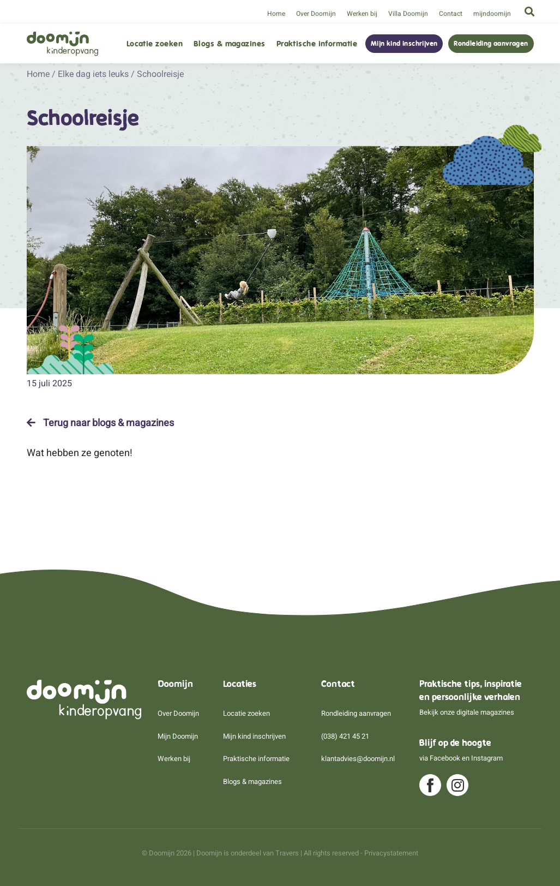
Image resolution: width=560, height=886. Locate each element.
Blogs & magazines (230, 44)
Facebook (445, 758)
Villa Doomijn (408, 13)
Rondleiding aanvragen (491, 43)
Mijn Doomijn (178, 736)
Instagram (487, 758)
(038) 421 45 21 (345, 736)
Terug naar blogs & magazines (100, 422)
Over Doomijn (316, 13)
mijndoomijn (492, 13)
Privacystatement (391, 853)
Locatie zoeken (155, 44)
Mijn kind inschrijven (404, 43)
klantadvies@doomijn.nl (358, 759)
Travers (287, 853)
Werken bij (362, 13)
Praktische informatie (316, 44)
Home (276, 13)
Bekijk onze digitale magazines (466, 712)
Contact (450, 13)
